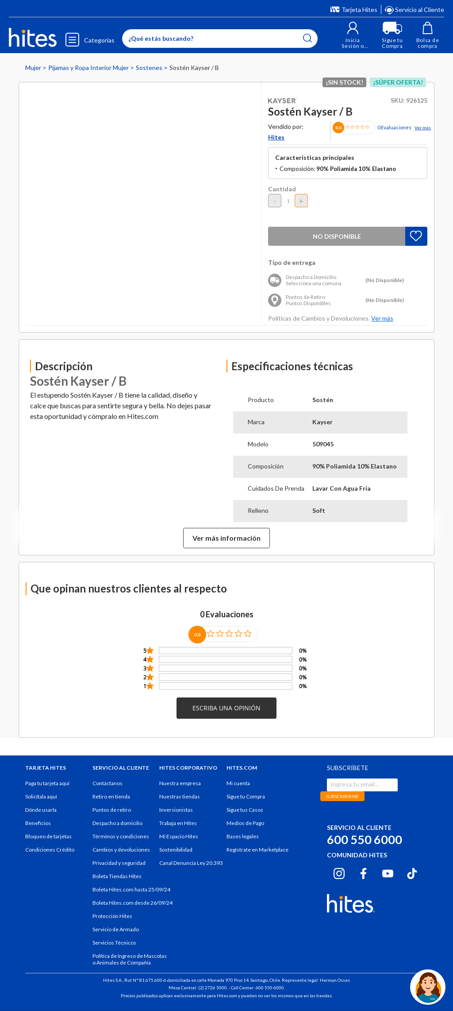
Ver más (423, 127)
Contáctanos (107, 783)
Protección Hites (112, 916)
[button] (352, 35)
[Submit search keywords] (307, 38)
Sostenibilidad (175, 849)
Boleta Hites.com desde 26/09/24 (132, 902)
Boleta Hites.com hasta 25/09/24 (131, 889)
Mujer (33, 67)
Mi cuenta (238, 783)
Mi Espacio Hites (178, 836)
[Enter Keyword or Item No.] (220, 38)
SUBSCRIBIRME (342, 796)
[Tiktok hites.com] (412, 872)
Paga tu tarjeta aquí (47, 783)
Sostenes (150, 67)
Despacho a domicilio (117, 823)
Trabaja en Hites (178, 823)
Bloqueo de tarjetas (48, 836)
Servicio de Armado (115, 929)
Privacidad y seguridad (119, 863)
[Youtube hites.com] (387, 872)
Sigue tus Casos (244, 809)
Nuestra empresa (180, 783)
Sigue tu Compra (245, 796)
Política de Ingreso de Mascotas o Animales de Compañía (129, 959)
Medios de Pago (245, 823)
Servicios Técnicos (114, 942)
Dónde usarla (41, 809)
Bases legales (242, 836)
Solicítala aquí (41, 796)
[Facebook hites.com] (363, 872)
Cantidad (282, 189)
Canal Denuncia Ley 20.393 (191, 863)
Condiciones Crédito (49, 849)
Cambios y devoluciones (121, 849)
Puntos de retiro (111, 809)
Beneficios (38, 823)
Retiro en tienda (111, 796)
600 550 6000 (364, 839)
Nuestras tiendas (179, 796)
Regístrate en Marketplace (257, 849)
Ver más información (226, 538)
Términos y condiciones (120, 836)
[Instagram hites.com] (339, 872)
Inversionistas (176, 809)
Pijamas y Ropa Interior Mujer (89, 67)
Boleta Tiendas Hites (117, 876)
